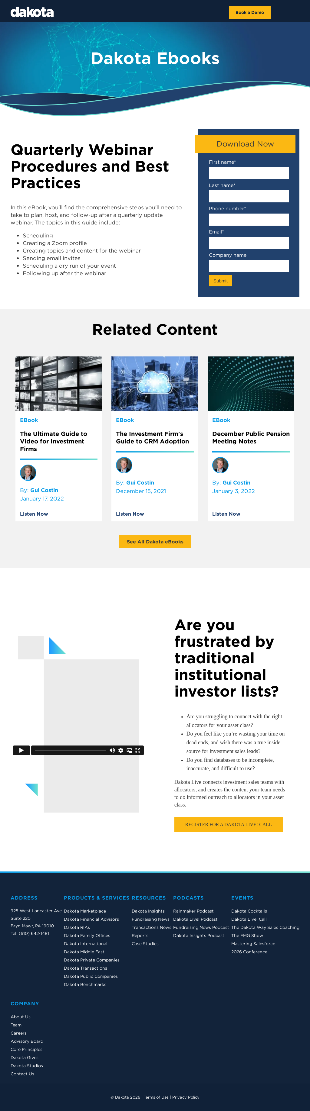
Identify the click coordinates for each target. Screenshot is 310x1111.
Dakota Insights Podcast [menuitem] (198, 935)
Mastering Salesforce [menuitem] (253, 943)
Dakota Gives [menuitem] (24, 1057)
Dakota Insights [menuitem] (148, 911)
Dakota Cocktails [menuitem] (249, 911)
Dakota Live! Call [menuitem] (249, 919)
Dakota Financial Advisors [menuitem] (91, 919)
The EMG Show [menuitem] (247, 935)
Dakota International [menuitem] (85, 943)
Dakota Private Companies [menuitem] (92, 960)
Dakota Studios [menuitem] (27, 1065)
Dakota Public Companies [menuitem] (91, 976)
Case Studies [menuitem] (145, 943)
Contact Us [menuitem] (22, 1074)
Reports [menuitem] (140, 935)
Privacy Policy (186, 1097)
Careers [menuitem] (19, 1033)
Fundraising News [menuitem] (151, 919)
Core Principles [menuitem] (26, 1049)
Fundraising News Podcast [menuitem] (201, 927)
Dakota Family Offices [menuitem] (87, 935)
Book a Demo (250, 12)
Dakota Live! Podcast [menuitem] (195, 919)
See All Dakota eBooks (155, 542)
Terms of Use (156, 1097)
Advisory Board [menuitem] (27, 1041)
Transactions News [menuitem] (151, 927)
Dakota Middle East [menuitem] (84, 952)
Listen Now (34, 514)
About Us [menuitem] (21, 1016)
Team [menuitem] (16, 1025)
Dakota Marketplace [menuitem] (85, 911)
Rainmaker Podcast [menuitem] (193, 911)
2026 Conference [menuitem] (249, 952)
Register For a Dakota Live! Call (228, 824)
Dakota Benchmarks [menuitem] (85, 984)
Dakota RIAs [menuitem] (77, 927)
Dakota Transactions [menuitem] (85, 968)
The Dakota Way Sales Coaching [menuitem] (265, 927)
